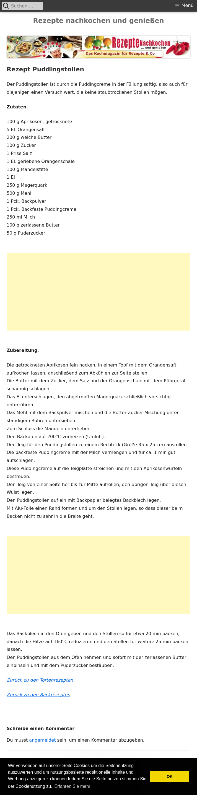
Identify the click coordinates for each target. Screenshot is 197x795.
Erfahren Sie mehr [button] (72, 786)
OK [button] (170, 776)
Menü (188, 5)
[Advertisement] (98, 292)
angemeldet (42, 740)
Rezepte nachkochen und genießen (98, 21)
